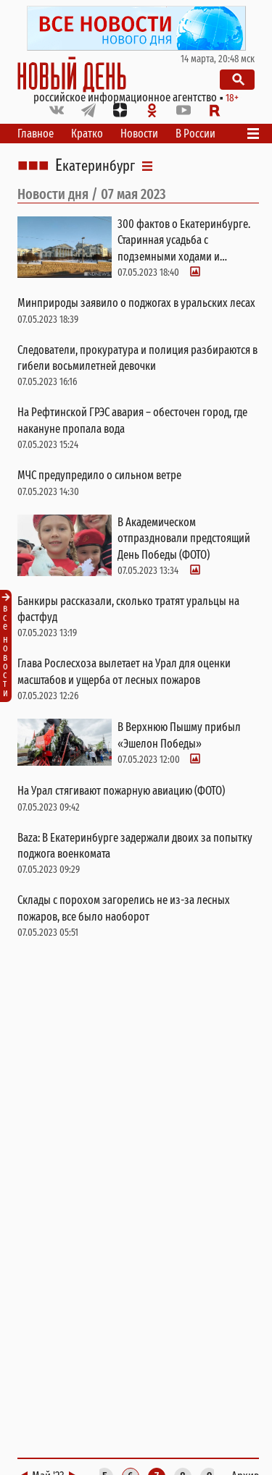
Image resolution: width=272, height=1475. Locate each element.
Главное (35, 133)
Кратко (87, 133)
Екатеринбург (95, 165)
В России (195, 133)
